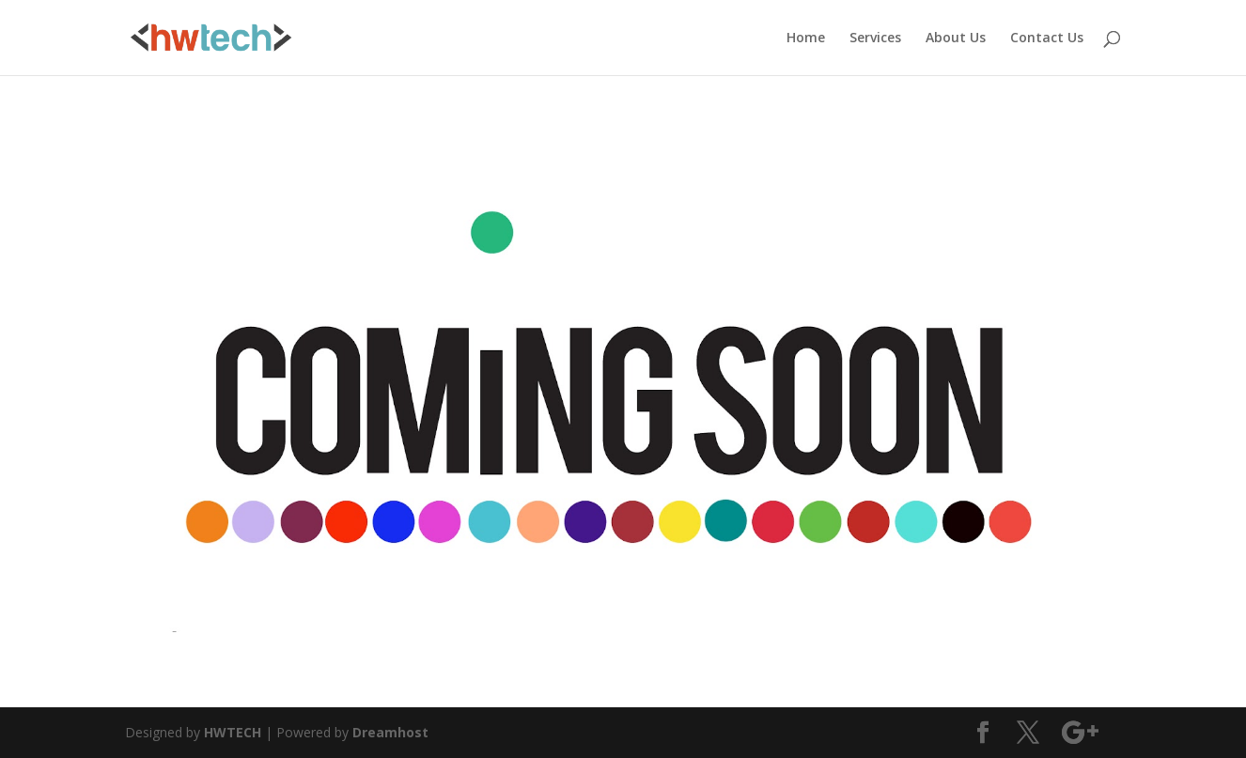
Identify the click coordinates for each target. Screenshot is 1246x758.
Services (875, 38)
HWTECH (232, 732)
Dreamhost (390, 732)
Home (806, 38)
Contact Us (1046, 38)
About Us (956, 38)
